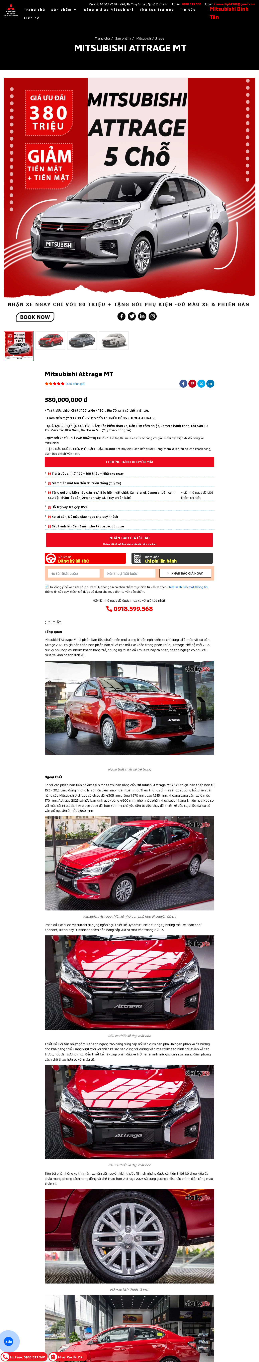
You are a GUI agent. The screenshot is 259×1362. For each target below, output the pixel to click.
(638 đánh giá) (75, 383)
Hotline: (186, 4)
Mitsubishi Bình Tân (229, 12)
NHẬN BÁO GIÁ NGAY (186, 573)
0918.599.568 (129, 608)
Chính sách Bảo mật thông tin (187, 587)
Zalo (8, 1341)
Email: (230, 4)
